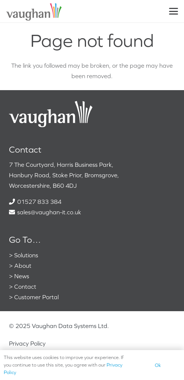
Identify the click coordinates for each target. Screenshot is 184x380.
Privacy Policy (27, 343)
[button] (173, 11)
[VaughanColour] (34, 11)
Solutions (26, 255)
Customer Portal (36, 297)
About (22, 265)
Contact (25, 286)
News (21, 276)
